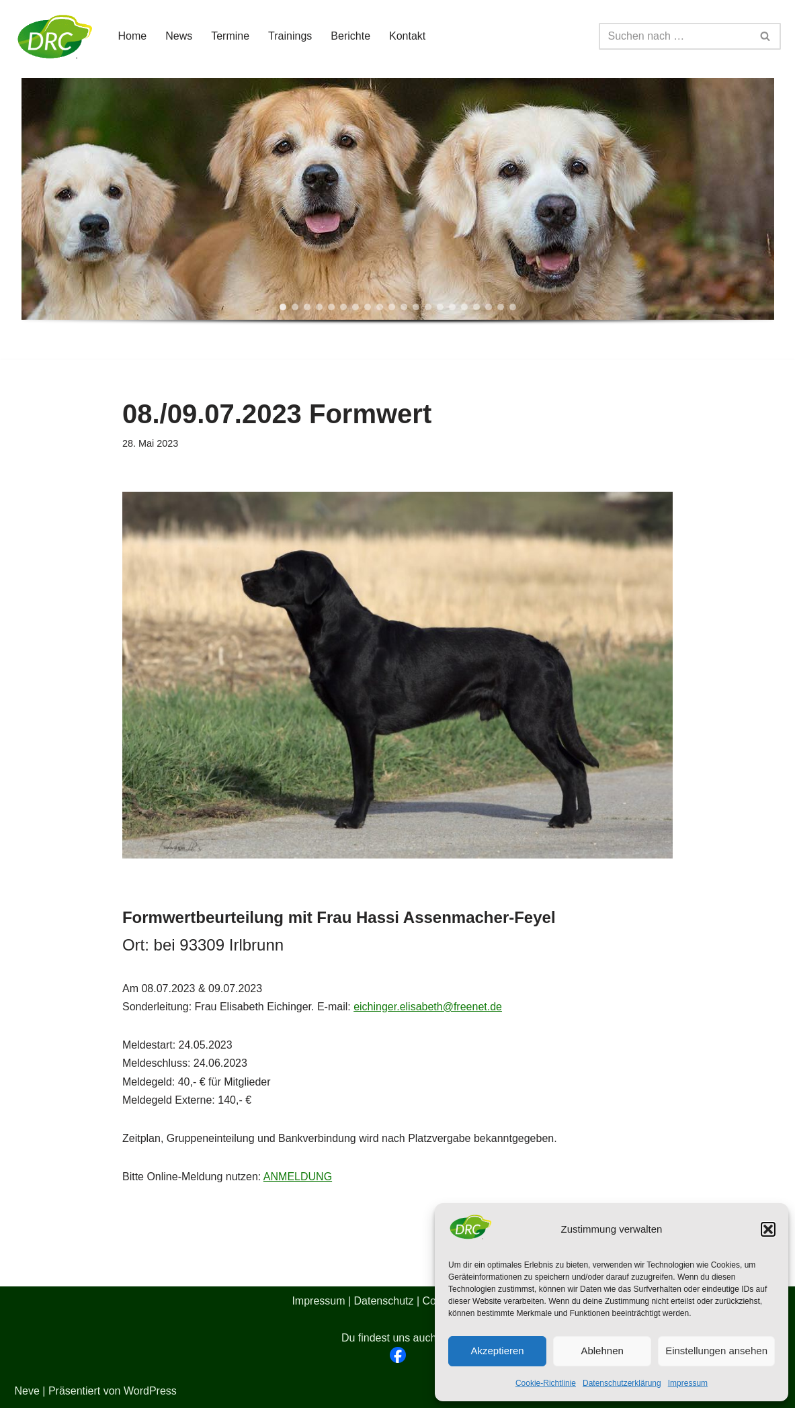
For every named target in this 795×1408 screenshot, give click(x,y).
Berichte (350, 36)
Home (132, 36)
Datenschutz (384, 1301)
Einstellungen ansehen (716, 1350)
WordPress (150, 1391)
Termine (230, 36)
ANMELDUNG (297, 1176)
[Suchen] (675, 36)
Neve (27, 1391)
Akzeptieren (497, 1350)
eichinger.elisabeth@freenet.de (427, 1006)
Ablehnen (602, 1350)
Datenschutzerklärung (622, 1383)
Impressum (688, 1383)
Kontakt (407, 36)
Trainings (290, 36)
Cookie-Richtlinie (545, 1383)
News (178, 36)
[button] (768, 1229)
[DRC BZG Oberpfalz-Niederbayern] (55, 36)
